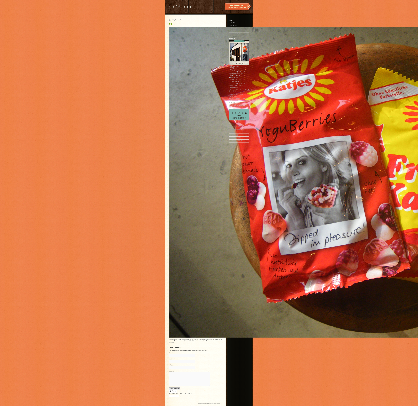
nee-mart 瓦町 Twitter (236, 135)
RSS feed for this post (197, 340)
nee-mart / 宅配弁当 (235, 34)
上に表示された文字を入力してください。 (182, 393)
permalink (171, 340)
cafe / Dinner (233, 23)
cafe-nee (184, 339)
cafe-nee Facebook (235, 126)
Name (170, 353)
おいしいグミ (175, 19)
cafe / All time (234, 28)
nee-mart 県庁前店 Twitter (237, 141)
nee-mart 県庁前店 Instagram (238, 138)
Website (171, 365)
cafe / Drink (233, 31)
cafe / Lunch (233, 25)
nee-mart (232, 132)
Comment (171, 371)
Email (170, 359)
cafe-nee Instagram (235, 129)
